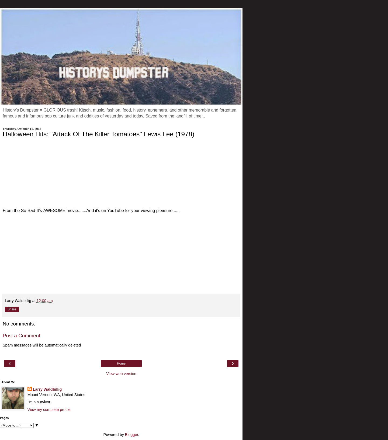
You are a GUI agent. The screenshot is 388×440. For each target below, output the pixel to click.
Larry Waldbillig (47, 389)
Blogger (131, 434)
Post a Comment (21, 335)
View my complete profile (49, 409)
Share (12, 309)
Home (121, 363)
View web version (121, 374)
